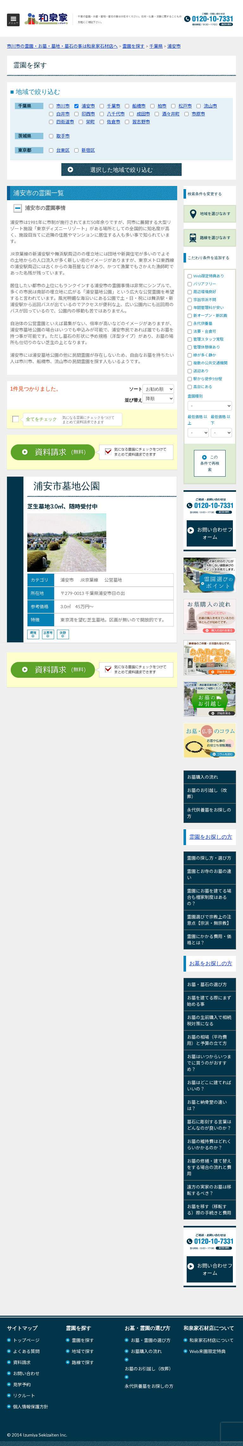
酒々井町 (171, 113)
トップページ (26, 1340)
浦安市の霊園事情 (39, 208)
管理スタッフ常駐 (206, 339)
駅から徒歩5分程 (205, 378)
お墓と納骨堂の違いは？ (207, 1105)
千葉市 (113, 105)
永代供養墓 (200, 323)
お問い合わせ (26, 1373)
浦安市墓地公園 (67, 486)
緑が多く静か (202, 355)
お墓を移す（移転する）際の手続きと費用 (209, 1209)
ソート (135, 389)
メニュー (13, 23)
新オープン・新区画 (207, 315)
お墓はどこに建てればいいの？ (209, 1085)
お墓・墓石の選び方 (207, 984)
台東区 (63, 150)
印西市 (88, 113)
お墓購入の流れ (202, 777)
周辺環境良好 (202, 291)
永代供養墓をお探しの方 (209, 813)
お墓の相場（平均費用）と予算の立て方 (207, 1040)
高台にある (200, 386)
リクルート (24, 1395)
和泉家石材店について (212, 1340)
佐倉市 (113, 121)
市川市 (63, 105)
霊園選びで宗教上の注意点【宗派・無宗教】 (209, 920)
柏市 (162, 105)
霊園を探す (83, 1340)
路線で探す (83, 1362)
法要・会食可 (202, 331)
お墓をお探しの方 (210, 964)
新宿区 (88, 150)
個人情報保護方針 (30, 1406)
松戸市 (185, 105)
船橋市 (139, 105)
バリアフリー (202, 283)
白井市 (63, 113)
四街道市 (65, 121)
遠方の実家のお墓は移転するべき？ (209, 1190)
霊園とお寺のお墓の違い (209, 874)
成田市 (143, 113)
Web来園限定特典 (208, 1351)
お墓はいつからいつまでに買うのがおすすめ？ (209, 1063)
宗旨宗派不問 (202, 299)
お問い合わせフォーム (210, 533)
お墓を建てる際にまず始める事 (209, 1001)
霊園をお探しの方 (210, 837)
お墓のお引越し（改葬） (207, 793)
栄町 (90, 121)
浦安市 (88, 105)
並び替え (133, 400)
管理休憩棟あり (204, 347)
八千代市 (116, 113)
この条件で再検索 (209, 463)
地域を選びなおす (209, 214)
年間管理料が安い (206, 307)
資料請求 (22, 1362)
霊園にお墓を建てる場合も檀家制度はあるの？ (209, 897)
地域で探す (83, 1351)
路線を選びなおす (209, 238)
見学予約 (22, 1384)
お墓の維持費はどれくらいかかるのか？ (209, 1144)
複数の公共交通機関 (207, 363)
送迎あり (198, 370)
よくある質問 (26, 1351)
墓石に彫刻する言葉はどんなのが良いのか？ (209, 1125)
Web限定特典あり (206, 276)
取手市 (63, 136)
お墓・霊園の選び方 (151, 1340)
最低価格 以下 (220, 419)
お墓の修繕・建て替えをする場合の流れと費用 (209, 1167)
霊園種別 (195, 396)
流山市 (210, 105)
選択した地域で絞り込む (121, 170)
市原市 (198, 113)
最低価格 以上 (197, 419)
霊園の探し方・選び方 (209, 858)
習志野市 (141, 121)
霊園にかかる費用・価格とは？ (209, 939)
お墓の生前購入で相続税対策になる (209, 1020)
